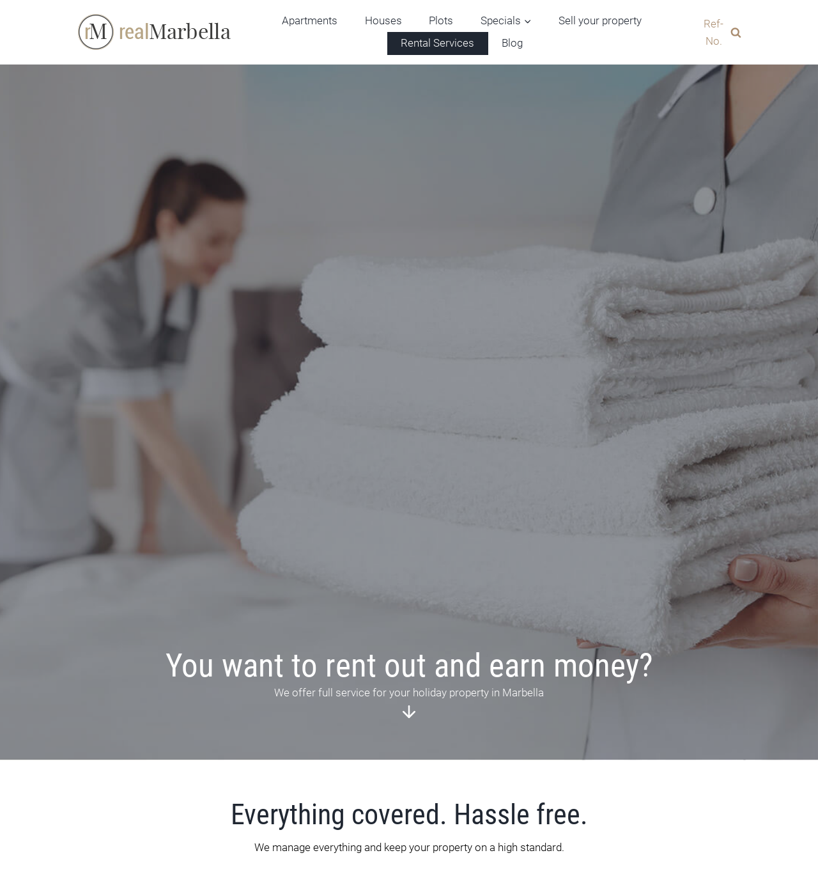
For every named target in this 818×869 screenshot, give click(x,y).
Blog (512, 42)
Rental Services (437, 42)
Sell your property (600, 20)
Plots (441, 20)
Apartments (309, 20)
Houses (383, 20)
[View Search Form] (717, 32)
